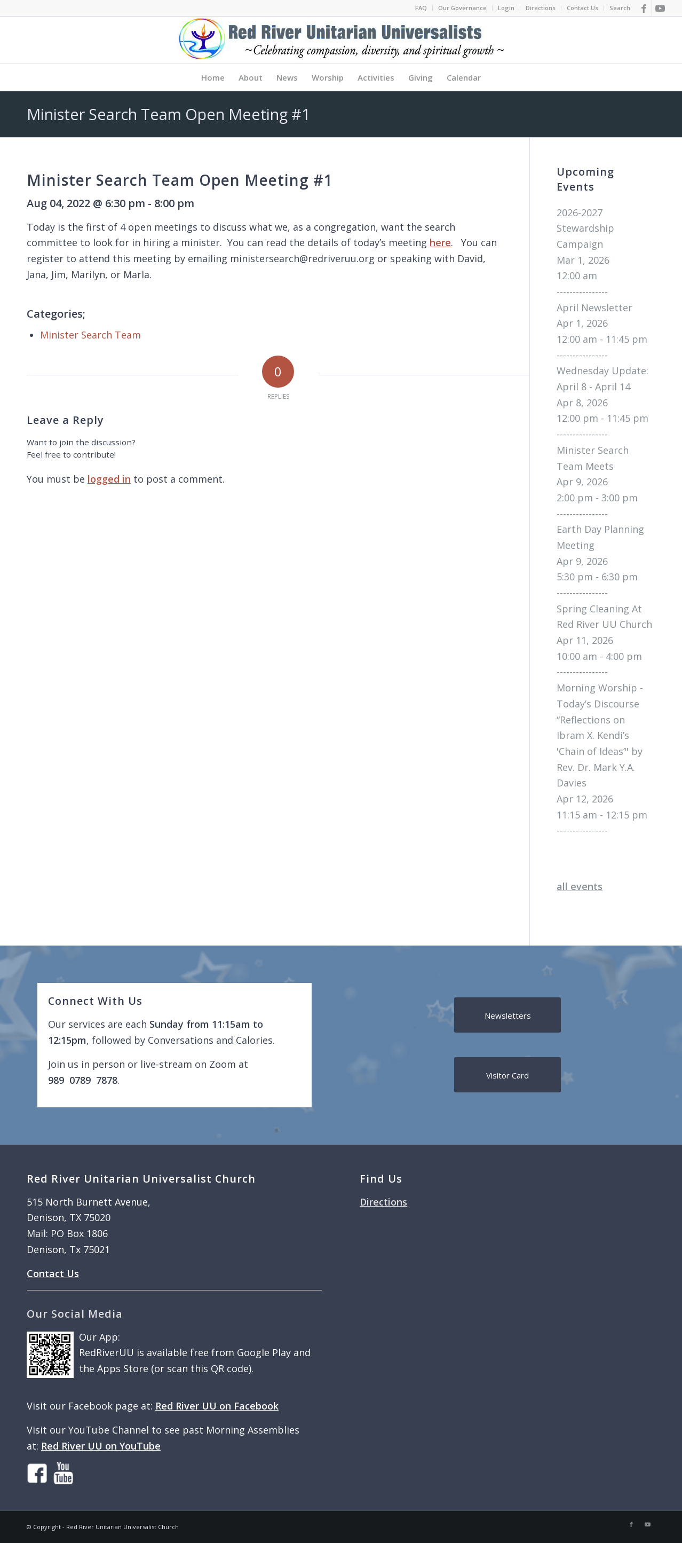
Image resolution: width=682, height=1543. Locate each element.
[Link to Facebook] (644, 8)
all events (579, 886)
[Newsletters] (507, 1015)
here (440, 242)
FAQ (421, 8)
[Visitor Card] (507, 1074)
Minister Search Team (90, 334)
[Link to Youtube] (660, 8)
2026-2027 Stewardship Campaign (585, 228)
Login (506, 8)
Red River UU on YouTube (101, 1445)
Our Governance (462, 8)
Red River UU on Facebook (217, 1405)
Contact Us (582, 8)
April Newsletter (594, 307)
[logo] (340, 40)
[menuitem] (421, 8)
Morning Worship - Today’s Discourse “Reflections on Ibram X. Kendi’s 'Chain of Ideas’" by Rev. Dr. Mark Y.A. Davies (600, 735)
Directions (541, 8)
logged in (109, 479)
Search (619, 8)
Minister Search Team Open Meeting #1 (168, 114)
